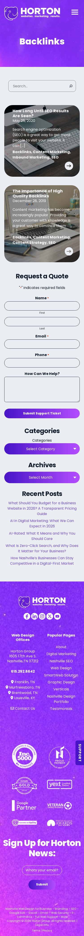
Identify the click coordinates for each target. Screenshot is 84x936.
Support (80, 753)
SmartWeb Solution (61, 675)
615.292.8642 (23, 671)
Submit (42, 884)
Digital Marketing (61, 653)
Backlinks (22, 151)
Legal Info (42, 925)
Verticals (61, 689)
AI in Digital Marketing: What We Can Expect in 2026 (42, 523)
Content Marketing (51, 151)
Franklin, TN (23, 682)
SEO (54, 157)
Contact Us (23, 708)
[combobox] (42, 449)
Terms (36, 930)
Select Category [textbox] (40, 448)
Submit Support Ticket (42, 413)
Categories (42, 440)
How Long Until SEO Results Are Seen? (41, 113)
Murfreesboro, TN (23, 687)
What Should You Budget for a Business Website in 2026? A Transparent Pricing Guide (42, 508)
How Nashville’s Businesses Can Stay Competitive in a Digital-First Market (42, 560)
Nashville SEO (61, 661)
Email (41, 336)
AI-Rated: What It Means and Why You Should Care (42, 536)
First (42, 313)
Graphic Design (61, 682)
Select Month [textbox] (40, 477)
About (61, 647)
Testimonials (61, 708)
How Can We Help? (42, 373)
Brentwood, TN (22, 692)
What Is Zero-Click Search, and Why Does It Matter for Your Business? (42, 548)
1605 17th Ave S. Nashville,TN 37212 (22, 659)
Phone (42, 354)
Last (42, 328)
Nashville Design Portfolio (61, 699)
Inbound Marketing (31, 157)
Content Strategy (30, 242)
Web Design (61, 668)
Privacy (47, 930)
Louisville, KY (23, 697)
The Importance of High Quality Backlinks (38, 193)
